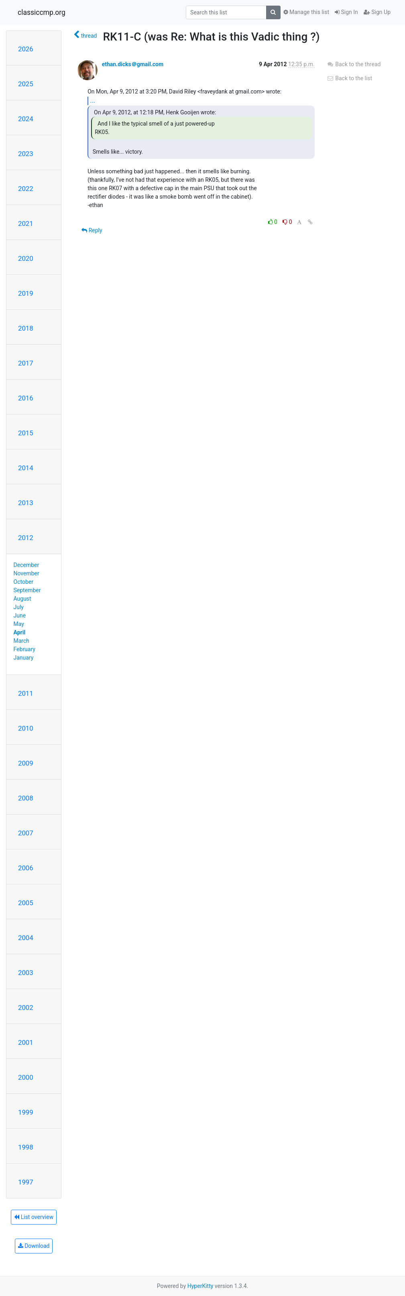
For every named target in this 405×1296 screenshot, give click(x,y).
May (19, 624)
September (27, 590)
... (92, 100)
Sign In (346, 12)
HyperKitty (200, 1286)
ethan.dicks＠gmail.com (133, 64)
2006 (25, 868)
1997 (25, 1182)
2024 (25, 119)
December (26, 565)
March (22, 641)
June (20, 615)
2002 (25, 1007)
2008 (25, 798)
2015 (25, 433)
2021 (25, 223)
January (24, 657)
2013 (25, 503)
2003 (25, 973)
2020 (25, 258)
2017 (25, 363)
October (23, 582)
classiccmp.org (41, 12)
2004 (25, 938)
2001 (25, 1042)
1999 (25, 1112)
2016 (25, 398)
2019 (25, 293)
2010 (25, 728)
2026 (25, 49)
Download (34, 1246)
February (24, 649)
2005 (25, 903)
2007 (25, 833)
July (19, 607)
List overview (33, 1217)
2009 (25, 763)
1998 (25, 1147)
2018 (25, 328)
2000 (25, 1077)
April (20, 632)
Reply (91, 230)
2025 (25, 84)
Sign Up (377, 12)
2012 (25, 538)
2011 (25, 693)
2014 (25, 468)
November (26, 573)
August (22, 598)
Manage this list (306, 12)
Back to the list (349, 78)
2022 (25, 189)
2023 (25, 154)
